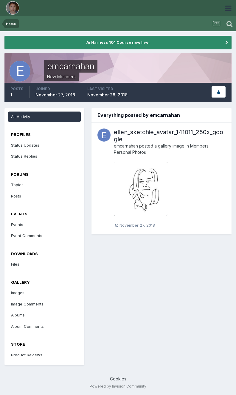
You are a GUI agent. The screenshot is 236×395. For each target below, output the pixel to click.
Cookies (118, 378)
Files (15, 264)
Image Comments (27, 304)
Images (17, 292)
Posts (16, 196)
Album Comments (27, 326)
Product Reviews (26, 354)
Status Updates (25, 145)
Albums (18, 315)
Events (17, 224)
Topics (17, 184)
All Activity (20, 116)
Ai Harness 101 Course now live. (118, 42)
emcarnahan (126, 145)
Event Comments (26, 235)
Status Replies (24, 156)
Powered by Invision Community (118, 386)
